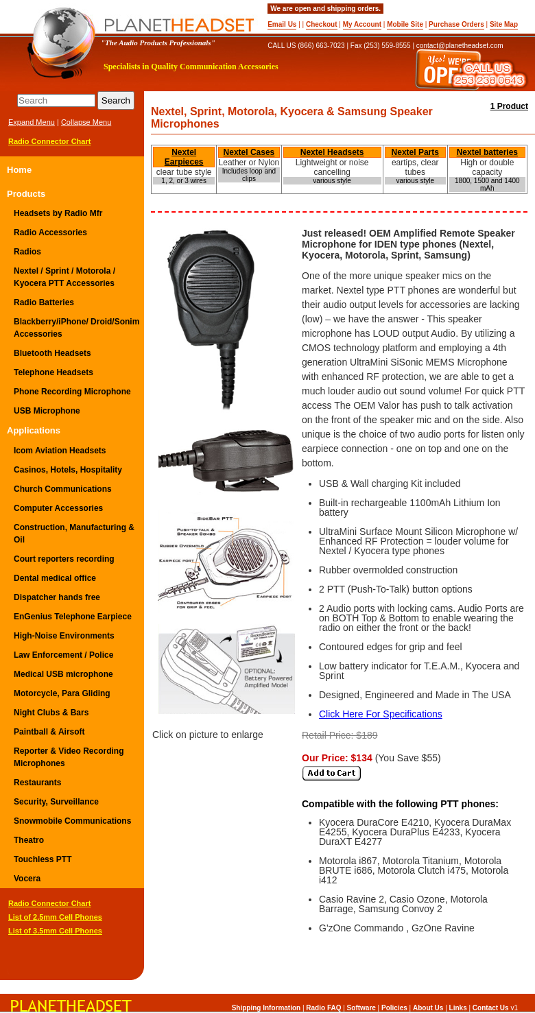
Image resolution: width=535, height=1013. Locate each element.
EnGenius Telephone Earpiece (73, 616)
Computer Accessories (58, 508)
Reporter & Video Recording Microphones (68, 757)
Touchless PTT (42, 859)
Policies (394, 1008)
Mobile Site (405, 24)
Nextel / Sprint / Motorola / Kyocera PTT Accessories (64, 277)
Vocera (27, 878)
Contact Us (491, 1008)
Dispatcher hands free (57, 597)
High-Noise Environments (64, 636)
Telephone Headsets (53, 372)
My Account (362, 24)
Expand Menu (31, 122)
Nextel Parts (415, 152)
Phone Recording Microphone (72, 391)
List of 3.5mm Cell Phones (55, 931)
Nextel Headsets (332, 152)
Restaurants (37, 782)
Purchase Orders (456, 24)
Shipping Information (266, 1008)
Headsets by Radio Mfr (58, 213)
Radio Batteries (44, 302)
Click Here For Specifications (380, 713)
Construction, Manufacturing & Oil (74, 534)
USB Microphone (47, 411)
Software (361, 1008)
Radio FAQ (323, 1008)
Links (458, 1008)
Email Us (282, 24)
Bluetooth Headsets (52, 353)
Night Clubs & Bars (51, 712)
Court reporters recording (64, 559)
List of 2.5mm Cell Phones (55, 917)
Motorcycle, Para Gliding (62, 693)
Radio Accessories (50, 232)
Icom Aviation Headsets (60, 450)
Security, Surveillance (56, 802)
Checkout (321, 24)
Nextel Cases (249, 152)
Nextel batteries (487, 152)
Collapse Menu (86, 122)
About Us (428, 1008)
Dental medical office (55, 578)
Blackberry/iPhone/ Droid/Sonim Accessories (76, 328)
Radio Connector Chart (49, 141)
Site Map (504, 24)
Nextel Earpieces (184, 157)
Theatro (29, 840)
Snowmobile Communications (72, 821)
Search (116, 100)
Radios (27, 252)
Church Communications (63, 489)
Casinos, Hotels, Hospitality (68, 470)
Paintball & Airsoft (49, 732)
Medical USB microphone (63, 674)
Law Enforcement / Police (63, 655)
